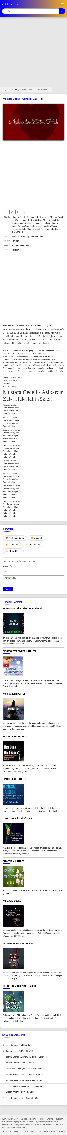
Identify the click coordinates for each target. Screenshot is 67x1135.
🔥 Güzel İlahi (11, 544)
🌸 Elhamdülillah (13, 551)
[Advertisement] (33, 54)
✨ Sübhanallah (32, 544)
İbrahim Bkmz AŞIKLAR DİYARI (18, 1051)
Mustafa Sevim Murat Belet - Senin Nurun (22, 1080)
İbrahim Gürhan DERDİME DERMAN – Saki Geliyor (26, 1057)
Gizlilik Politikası (43, 1131)
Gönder (8, 589)
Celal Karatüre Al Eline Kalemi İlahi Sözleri (22, 1098)
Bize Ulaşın (29, 1131)
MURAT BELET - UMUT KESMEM (18, 1092)
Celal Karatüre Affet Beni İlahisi (18, 1045)
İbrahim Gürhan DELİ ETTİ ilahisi (18, 1063)
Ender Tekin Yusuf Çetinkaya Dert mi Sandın (23, 1069)
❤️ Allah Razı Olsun (14, 538)
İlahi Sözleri (12, 90)
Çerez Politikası (58, 1131)
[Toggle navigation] (62, 4)
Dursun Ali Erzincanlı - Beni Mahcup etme (22, 1086)
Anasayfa (7, 1131)
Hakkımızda (18, 1131)
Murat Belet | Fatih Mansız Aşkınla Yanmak (23, 1074)
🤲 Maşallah (36, 538)
